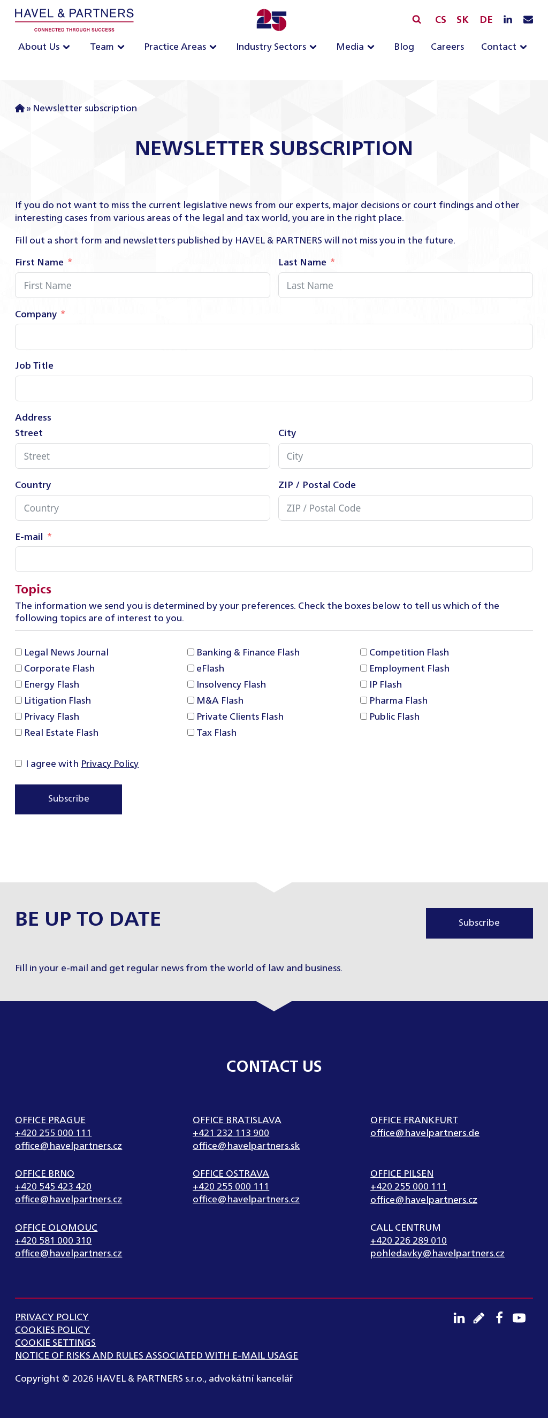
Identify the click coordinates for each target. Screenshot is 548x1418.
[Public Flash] (363, 716)
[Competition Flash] (363, 652)
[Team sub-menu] (123, 48)
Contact (498, 47)
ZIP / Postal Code (317, 485)
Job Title (34, 366)
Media (350, 47)
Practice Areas (175, 47)
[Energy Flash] (18, 684)
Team (102, 47)
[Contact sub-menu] (525, 48)
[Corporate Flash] (18, 668)
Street (29, 433)
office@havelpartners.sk (246, 1146)
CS (440, 20)
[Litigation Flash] (18, 700)
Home (20, 109)
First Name (39, 263)
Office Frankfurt (414, 1120)
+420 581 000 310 (53, 1241)
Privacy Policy (110, 764)
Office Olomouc (56, 1228)
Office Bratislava (237, 1120)
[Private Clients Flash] (190, 716)
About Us (38, 47)
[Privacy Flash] (18, 716)
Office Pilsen (401, 1174)
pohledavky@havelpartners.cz (437, 1254)
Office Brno (44, 1174)
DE (486, 20)
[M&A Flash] (190, 700)
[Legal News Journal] (18, 652)
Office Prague (50, 1120)
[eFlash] (190, 668)
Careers (447, 47)
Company (36, 314)
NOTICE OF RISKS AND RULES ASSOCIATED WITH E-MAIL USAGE (156, 1356)
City (287, 433)
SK (462, 20)
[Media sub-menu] (373, 48)
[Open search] (416, 19)
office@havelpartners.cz (68, 1146)
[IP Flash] (363, 684)
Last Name (302, 263)
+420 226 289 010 (408, 1241)
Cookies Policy (52, 1330)
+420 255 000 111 (53, 1133)
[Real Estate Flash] (18, 732)
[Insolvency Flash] (190, 684)
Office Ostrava (231, 1174)
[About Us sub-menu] (68, 48)
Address (33, 418)
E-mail (29, 537)
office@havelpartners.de (425, 1133)
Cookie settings (55, 1343)
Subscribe (68, 799)
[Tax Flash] (190, 732)
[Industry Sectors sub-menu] (315, 48)
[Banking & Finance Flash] (190, 652)
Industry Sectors (271, 47)
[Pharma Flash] (363, 700)
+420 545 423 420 (53, 1187)
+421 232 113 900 (231, 1133)
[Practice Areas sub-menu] (215, 48)
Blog (404, 47)
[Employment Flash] (363, 668)
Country (33, 485)
